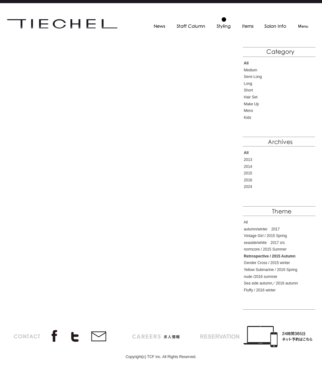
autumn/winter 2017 (262, 229)
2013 (248, 159)
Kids (247, 117)
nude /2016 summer (260, 276)
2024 (248, 187)
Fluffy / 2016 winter (259, 290)
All (246, 222)
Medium (250, 70)
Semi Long (253, 77)
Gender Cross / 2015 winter (267, 263)
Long (248, 83)
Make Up (251, 104)
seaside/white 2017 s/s (264, 242)
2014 (248, 166)
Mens (248, 110)
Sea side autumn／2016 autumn (271, 283)
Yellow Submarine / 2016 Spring (270, 270)
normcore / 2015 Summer (265, 249)
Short (248, 90)
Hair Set (250, 97)
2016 (248, 180)
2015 (248, 173)
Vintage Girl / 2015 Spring (265, 236)
